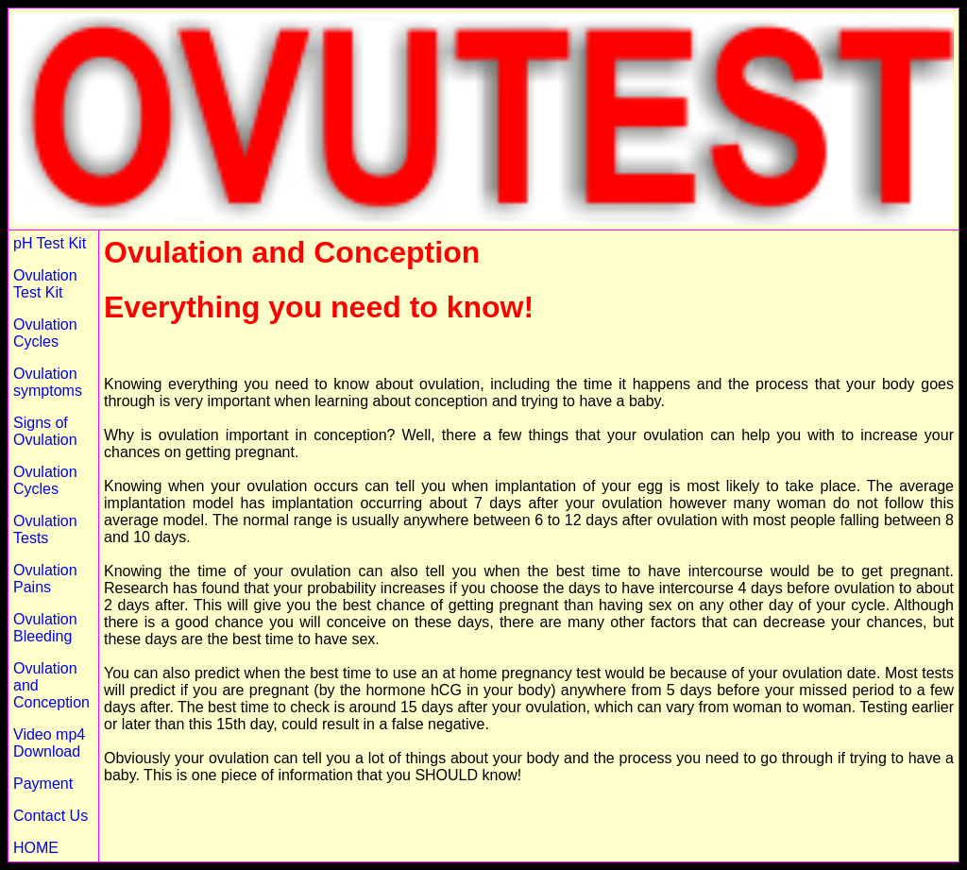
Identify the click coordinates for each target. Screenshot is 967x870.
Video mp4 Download (49, 742)
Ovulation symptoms (47, 382)
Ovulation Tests (45, 529)
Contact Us (50, 816)
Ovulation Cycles (45, 333)
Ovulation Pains (45, 578)
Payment (43, 784)
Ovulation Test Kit (45, 283)
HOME (36, 848)
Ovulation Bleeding (45, 627)
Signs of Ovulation (45, 431)
